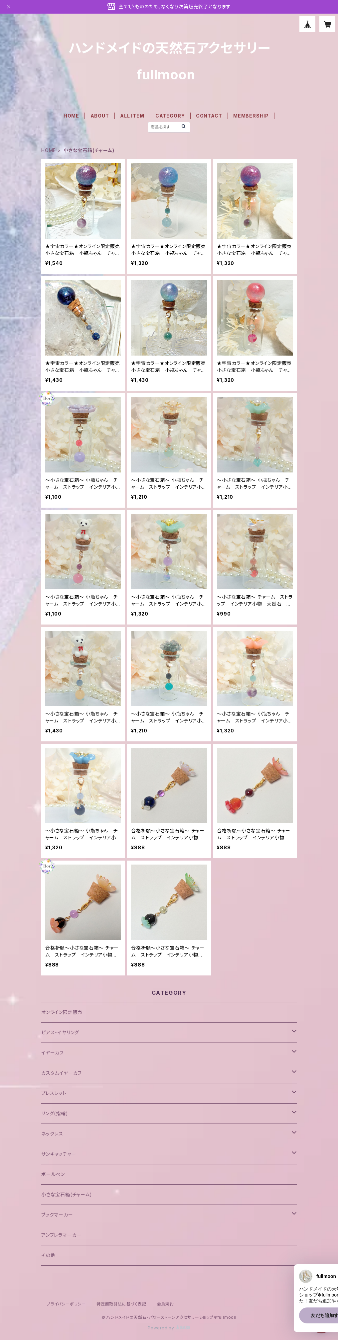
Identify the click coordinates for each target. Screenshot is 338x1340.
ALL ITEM (132, 116)
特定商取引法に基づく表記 (121, 1303)
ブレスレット (54, 1093)
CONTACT (209, 116)
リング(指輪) (54, 1113)
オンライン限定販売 (62, 1012)
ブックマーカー (57, 1214)
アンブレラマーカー (61, 1235)
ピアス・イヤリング (60, 1032)
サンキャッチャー (58, 1154)
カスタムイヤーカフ (61, 1073)
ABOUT (99, 116)
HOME (71, 116)
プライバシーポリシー (66, 1303)
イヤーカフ (52, 1052)
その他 (48, 1255)
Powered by (169, 1327)
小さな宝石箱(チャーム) (66, 1194)
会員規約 (165, 1303)
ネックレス (52, 1133)
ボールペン (53, 1174)
